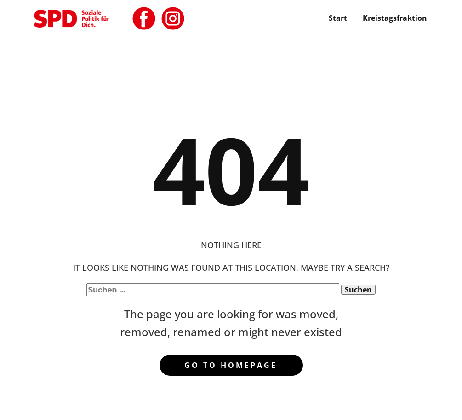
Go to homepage (230, 365)
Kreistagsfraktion (395, 18)
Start (338, 18)
